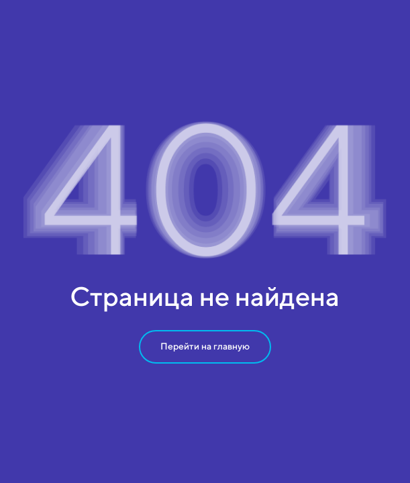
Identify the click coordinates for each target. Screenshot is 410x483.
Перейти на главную (205, 346)
